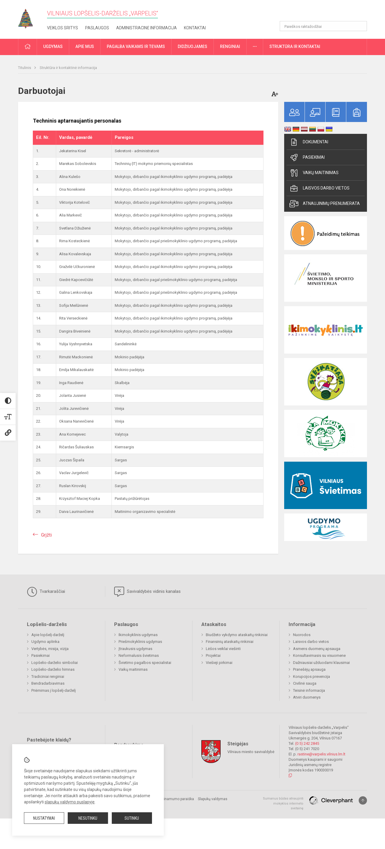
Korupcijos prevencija (311, 676)
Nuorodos (301, 635)
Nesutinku (87, 818)
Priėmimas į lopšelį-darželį (53, 690)
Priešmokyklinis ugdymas (140, 641)
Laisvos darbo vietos (319, 188)
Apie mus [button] (84, 46)
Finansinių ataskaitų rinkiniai (229, 641)
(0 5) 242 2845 (307, 743)
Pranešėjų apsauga (309, 669)
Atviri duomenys (307, 697)
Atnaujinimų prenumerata (324, 203)
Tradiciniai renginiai (47, 676)
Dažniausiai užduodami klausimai (321, 662)
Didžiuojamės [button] (192, 46)
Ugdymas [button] (53, 46)
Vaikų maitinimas (314, 172)
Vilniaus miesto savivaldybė (250, 752)
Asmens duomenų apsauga (316, 648)
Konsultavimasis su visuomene (319, 655)
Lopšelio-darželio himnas (53, 669)
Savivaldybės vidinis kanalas (147, 592)
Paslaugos (97, 27)
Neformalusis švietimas (139, 655)
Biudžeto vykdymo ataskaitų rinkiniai (237, 635)
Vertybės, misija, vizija (50, 648)
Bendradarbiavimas (47, 683)
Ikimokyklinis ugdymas (138, 635)
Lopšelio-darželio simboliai (54, 662)
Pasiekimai (307, 157)
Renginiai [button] (230, 46)
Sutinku (131, 818)
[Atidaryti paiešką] (360, 26)
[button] (327, 12)
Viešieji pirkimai (219, 662)
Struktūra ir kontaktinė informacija (68, 67)
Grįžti (46, 535)
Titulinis (25, 67)
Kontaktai (195, 27)
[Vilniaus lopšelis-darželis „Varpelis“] (30, 17)
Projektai (213, 655)
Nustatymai (44, 818)
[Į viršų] (363, 800)
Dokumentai (308, 142)
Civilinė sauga (304, 683)
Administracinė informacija (146, 27)
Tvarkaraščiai (46, 592)
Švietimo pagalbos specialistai (145, 662)
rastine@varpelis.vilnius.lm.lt (321, 754)
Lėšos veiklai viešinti (223, 648)
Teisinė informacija (309, 690)
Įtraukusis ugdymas (135, 648)
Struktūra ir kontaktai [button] (294, 46)
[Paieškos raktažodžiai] (323, 26)
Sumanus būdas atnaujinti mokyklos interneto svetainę (283, 803)
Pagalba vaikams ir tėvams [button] (136, 46)
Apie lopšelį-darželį (47, 635)
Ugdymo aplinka (45, 641)
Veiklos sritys (62, 27)
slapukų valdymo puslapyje (70, 802)
